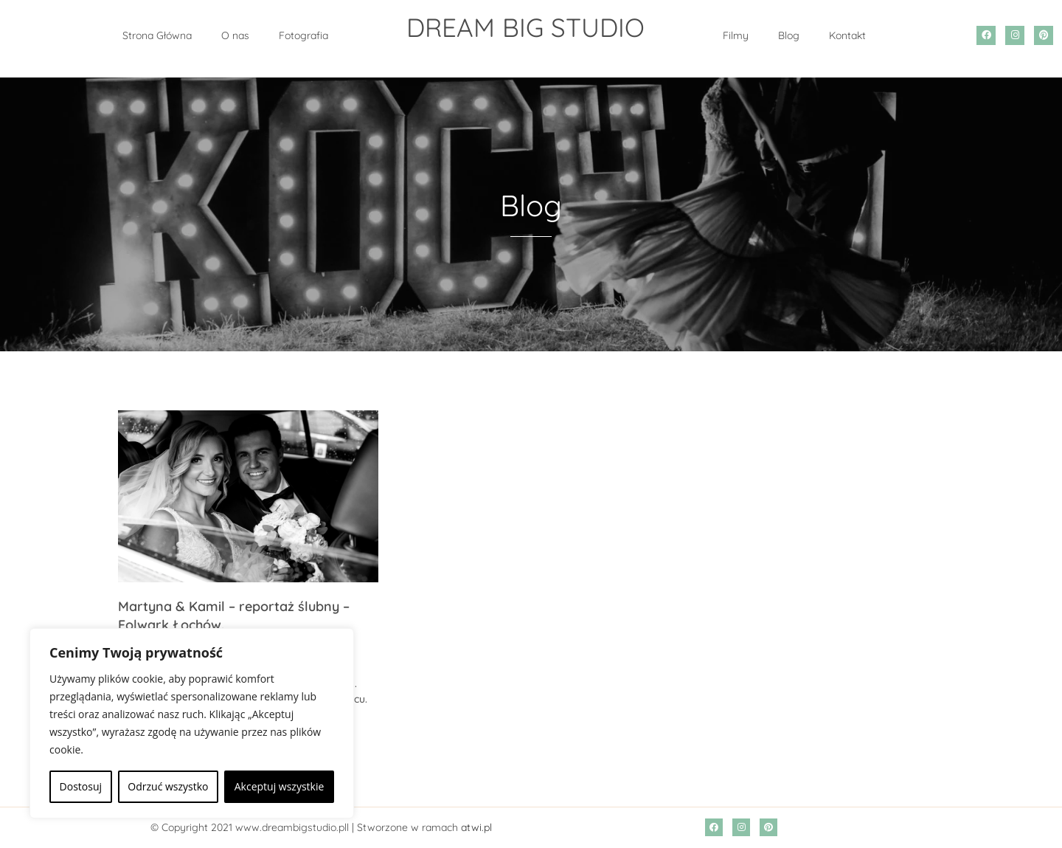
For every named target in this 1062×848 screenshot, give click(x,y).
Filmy (736, 35)
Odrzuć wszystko (168, 786)
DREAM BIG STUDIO (525, 27)
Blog (788, 35)
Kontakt (847, 35)
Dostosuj (81, 786)
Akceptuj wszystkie (279, 786)
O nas (235, 35)
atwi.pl (476, 827)
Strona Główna (157, 35)
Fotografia (303, 35)
